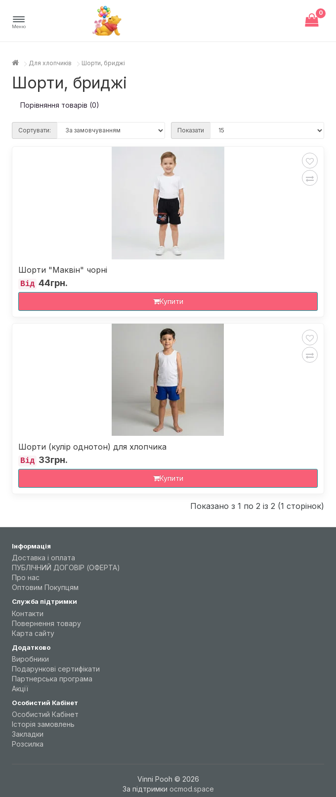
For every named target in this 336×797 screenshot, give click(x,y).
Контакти (27, 613)
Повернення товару (46, 623)
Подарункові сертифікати (56, 669)
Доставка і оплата (43, 557)
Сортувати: (34, 130)
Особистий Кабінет (45, 714)
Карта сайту (33, 633)
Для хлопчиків (50, 63)
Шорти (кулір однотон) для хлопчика (92, 447)
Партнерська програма (52, 678)
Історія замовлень (43, 724)
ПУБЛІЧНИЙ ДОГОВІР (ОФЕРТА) (66, 567)
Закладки (27, 734)
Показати (190, 130)
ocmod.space (191, 789)
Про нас (26, 577)
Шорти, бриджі (103, 63)
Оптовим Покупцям (45, 587)
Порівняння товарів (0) (59, 105)
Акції (20, 688)
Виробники (30, 659)
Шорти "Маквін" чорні (62, 270)
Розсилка (27, 744)
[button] (19, 22)
